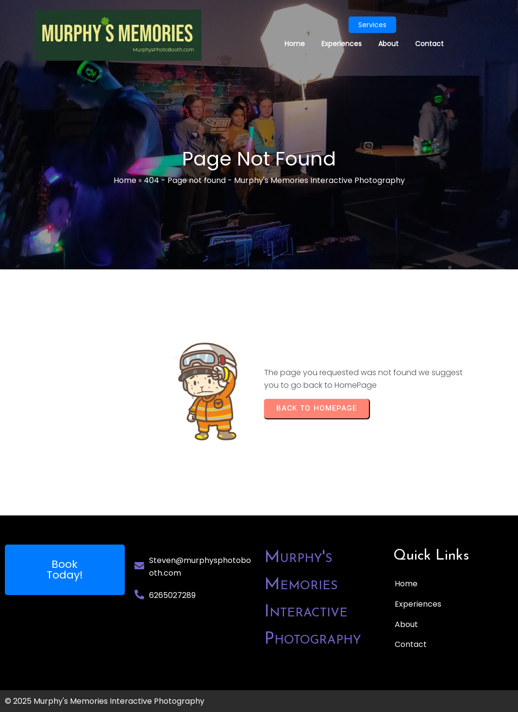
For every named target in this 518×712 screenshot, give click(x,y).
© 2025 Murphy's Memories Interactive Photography (104, 701)
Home (125, 180)
